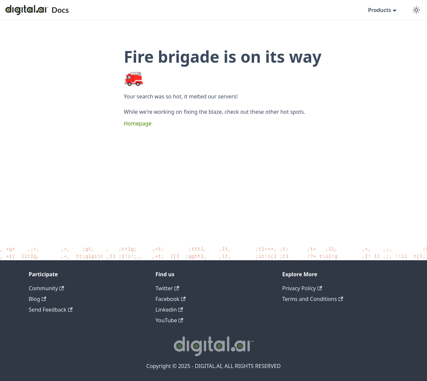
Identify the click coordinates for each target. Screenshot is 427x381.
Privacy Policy (302, 288)
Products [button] (379, 10)
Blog (37, 299)
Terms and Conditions (312, 299)
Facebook (170, 299)
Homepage (137, 123)
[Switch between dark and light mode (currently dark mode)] (416, 10)
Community (46, 288)
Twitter (167, 288)
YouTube (169, 320)
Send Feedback (50, 309)
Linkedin (169, 309)
